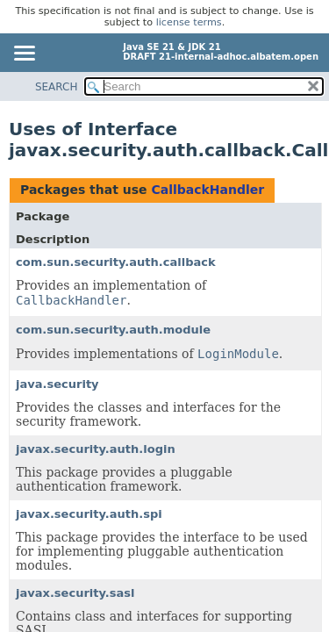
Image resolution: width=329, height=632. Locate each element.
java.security (57, 384)
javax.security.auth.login (95, 449)
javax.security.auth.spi (89, 514)
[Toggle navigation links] (24, 54)
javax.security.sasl (75, 593)
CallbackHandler (207, 190)
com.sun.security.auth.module (113, 329)
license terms (189, 22)
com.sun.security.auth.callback (116, 262)
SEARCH (56, 87)
